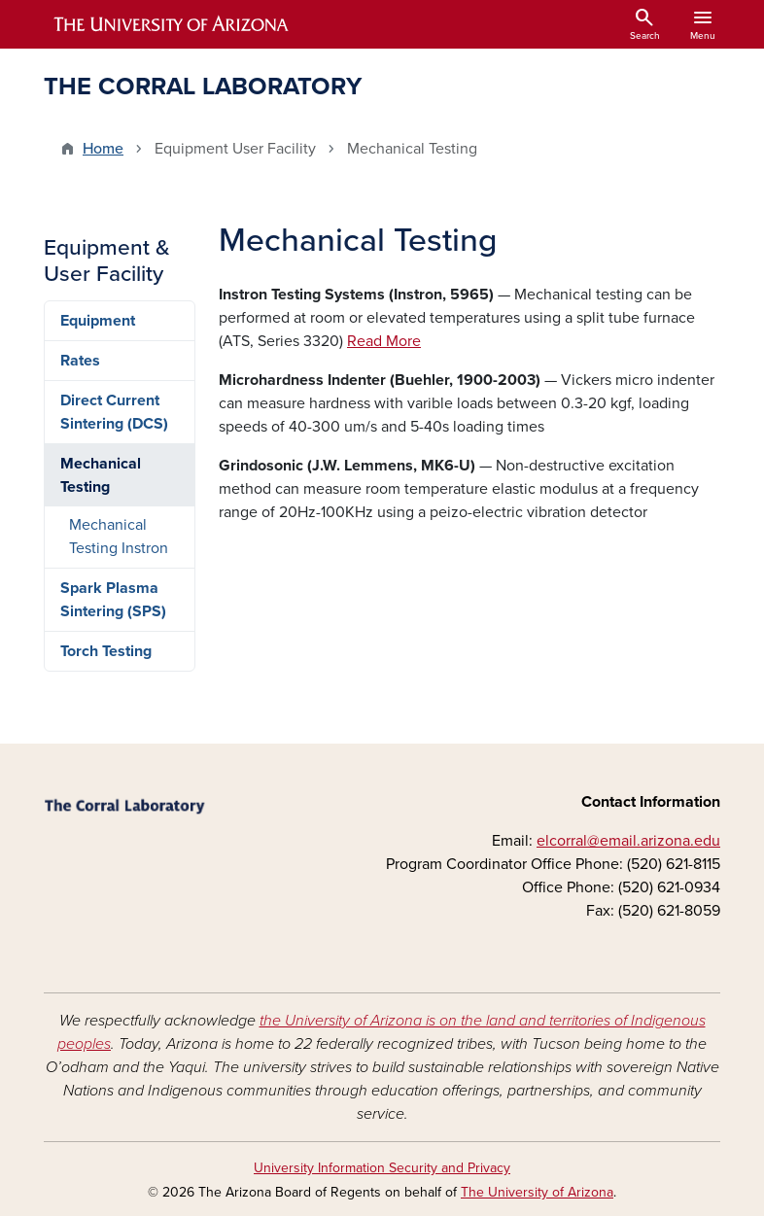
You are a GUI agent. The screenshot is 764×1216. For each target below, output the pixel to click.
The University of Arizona (537, 1192)
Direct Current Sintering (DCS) (114, 412)
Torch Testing (106, 651)
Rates (80, 360)
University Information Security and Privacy (382, 1168)
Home (103, 148)
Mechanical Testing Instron (118, 536)
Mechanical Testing (100, 475)
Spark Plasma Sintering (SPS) (113, 599)
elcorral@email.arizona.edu (628, 841)
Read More (384, 341)
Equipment (97, 320)
